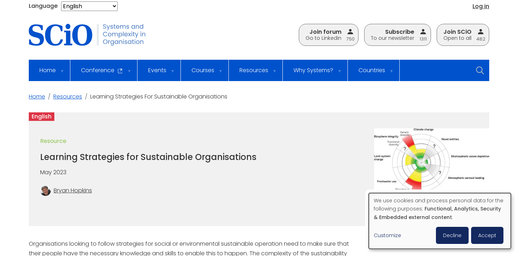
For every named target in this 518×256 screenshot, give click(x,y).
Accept (487, 235)
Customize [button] (387, 235)
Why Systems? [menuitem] (313, 73)
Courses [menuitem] (202, 73)
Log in (481, 6)
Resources (67, 96)
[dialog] (440, 221)
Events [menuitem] (156, 73)
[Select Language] (89, 6)
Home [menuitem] (47, 73)
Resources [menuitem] (253, 73)
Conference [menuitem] (101, 73)
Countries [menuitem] (371, 73)
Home (37, 96)
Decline (452, 235)
